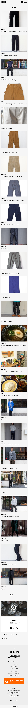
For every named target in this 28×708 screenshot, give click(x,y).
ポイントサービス (14, 666)
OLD (10, 595)
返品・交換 (14, 671)
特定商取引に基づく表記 (14, 673)
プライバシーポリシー (14, 675)
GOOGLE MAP (14, 700)
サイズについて (14, 664)
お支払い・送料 (14, 668)
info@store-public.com (15, 693)
